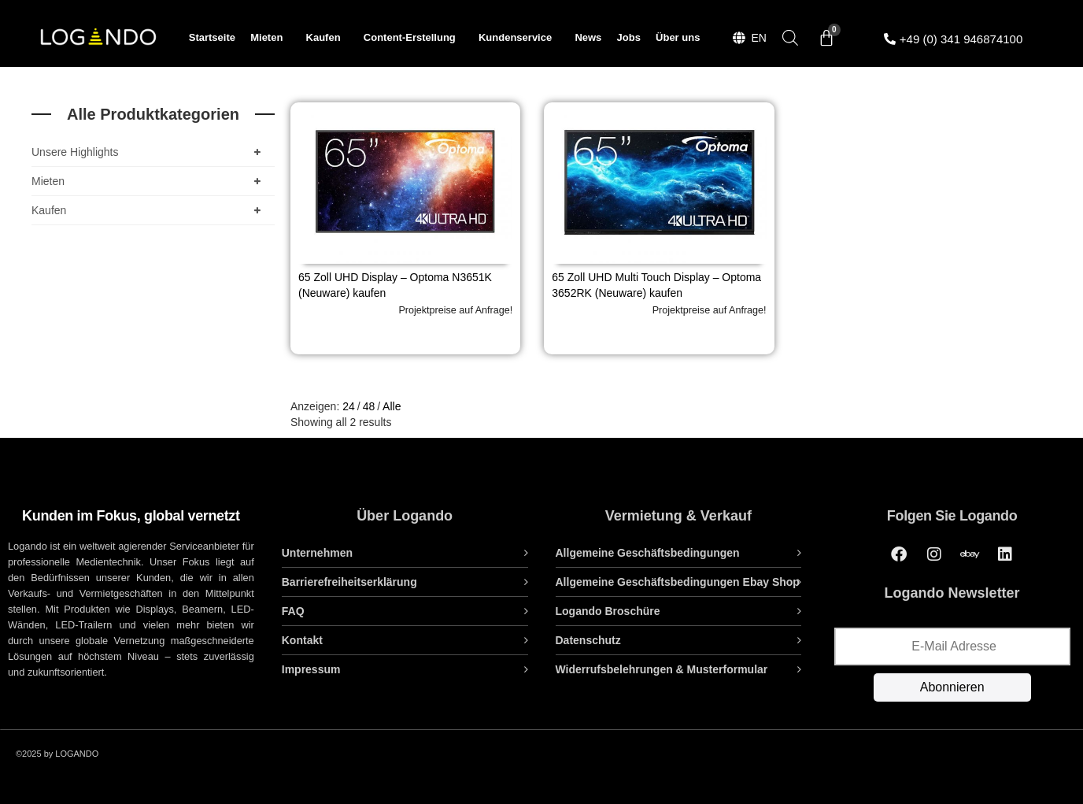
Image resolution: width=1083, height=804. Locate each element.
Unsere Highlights (149, 152)
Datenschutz (588, 640)
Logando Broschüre (608, 611)
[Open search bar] (790, 37)
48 (369, 406)
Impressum (311, 669)
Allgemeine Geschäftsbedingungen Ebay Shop (678, 582)
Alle (392, 406)
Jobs (629, 37)
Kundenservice (519, 38)
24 (348, 406)
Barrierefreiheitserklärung (349, 582)
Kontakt (302, 640)
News (588, 37)
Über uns (678, 37)
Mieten (270, 38)
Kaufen (327, 38)
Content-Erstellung (414, 38)
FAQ (293, 611)
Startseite (212, 37)
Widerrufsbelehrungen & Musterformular (662, 669)
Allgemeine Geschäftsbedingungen (648, 552)
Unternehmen (317, 552)
